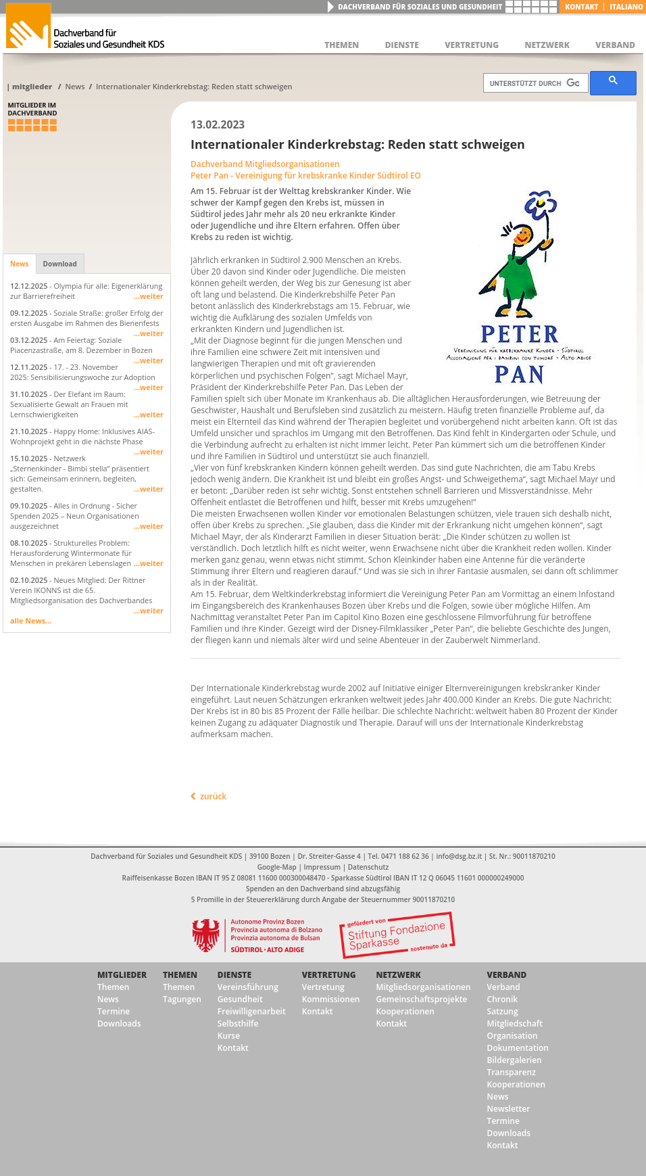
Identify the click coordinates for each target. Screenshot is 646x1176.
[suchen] (534, 83)
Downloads (119, 1023)
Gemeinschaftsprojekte (421, 999)
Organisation (512, 1035)
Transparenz (511, 1072)
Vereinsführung (248, 987)
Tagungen (182, 999)
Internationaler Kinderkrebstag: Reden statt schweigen (194, 86)
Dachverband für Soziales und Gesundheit (420, 6)
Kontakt (581, 7)
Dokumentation (518, 1048)
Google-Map (277, 867)
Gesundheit (240, 999)
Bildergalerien (514, 1060)
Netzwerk (398, 975)
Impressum (322, 867)
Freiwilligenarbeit (252, 1011)
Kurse (229, 1035)
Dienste (234, 975)
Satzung (502, 1011)
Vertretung (329, 975)
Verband (507, 975)
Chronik (502, 999)
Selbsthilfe (238, 1023)
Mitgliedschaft (515, 1023)
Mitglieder (32, 86)
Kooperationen (405, 1011)
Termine (113, 1011)
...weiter (149, 296)
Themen (113, 987)
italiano (626, 7)
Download (60, 263)
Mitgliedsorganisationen (423, 987)
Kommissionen (331, 999)
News (74, 86)
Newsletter (508, 1108)
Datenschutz (368, 867)
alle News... (30, 620)
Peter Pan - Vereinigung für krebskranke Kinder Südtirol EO (306, 175)
